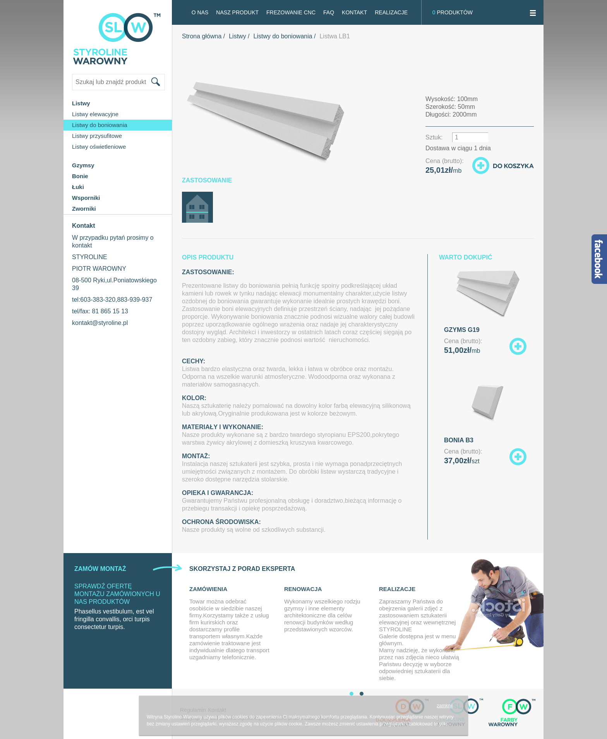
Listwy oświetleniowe (99, 146)
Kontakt (354, 12)
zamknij (445, 705)
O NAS (200, 12)
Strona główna (201, 36)
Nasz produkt (237, 12)
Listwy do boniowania (99, 125)
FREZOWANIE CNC (291, 12)
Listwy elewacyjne (95, 114)
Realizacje (391, 12)
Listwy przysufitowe (97, 135)
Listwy (237, 36)
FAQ (328, 12)
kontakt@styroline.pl (100, 323)
